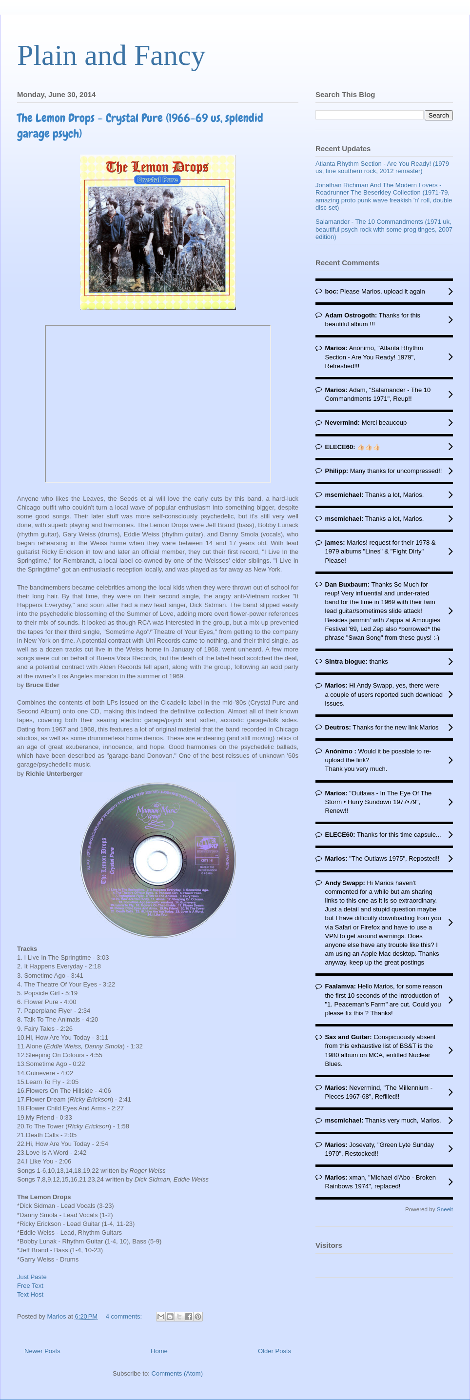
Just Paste (32, 1277)
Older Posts (274, 1351)
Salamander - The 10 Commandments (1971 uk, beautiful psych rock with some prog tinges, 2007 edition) (383, 229)
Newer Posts (42, 1351)
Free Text (30, 1285)
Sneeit (445, 1209)
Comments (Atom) (177, 1373)
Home (159, 1351)
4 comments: (125, 1316)
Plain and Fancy (111, 55)
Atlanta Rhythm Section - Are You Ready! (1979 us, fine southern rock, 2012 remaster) (382, 167)
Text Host (30, 1294)
